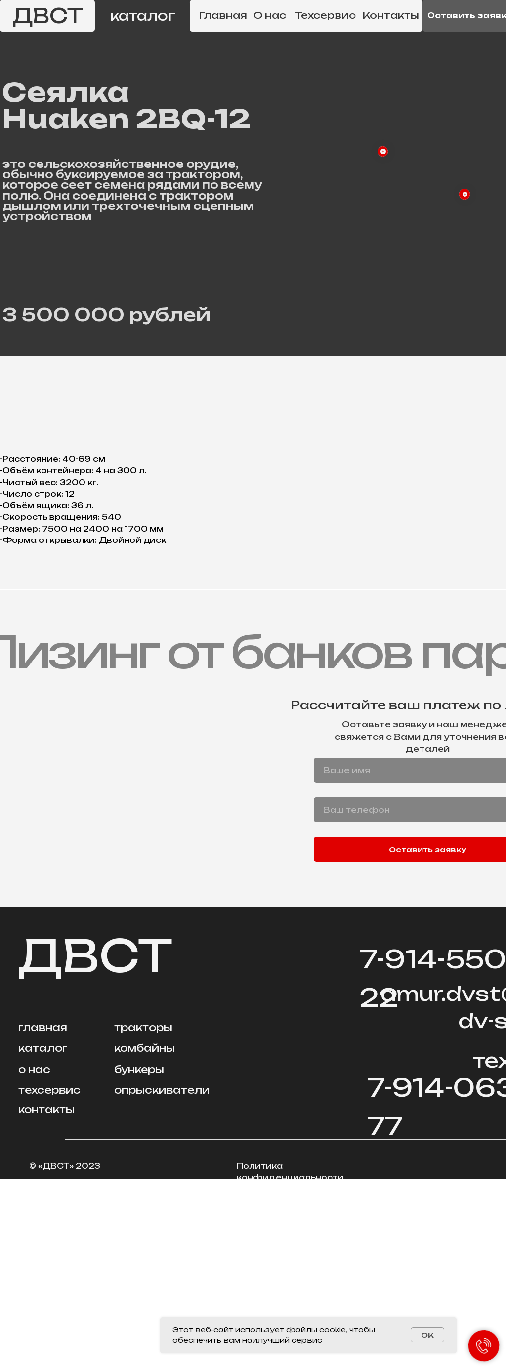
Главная (223, 15)
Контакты (390, 15)
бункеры (139, 1258)
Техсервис (325, 15)
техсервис (49, 1279)
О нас (269, 15)
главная (42, 1216)
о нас (34, 1258)
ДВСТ (47, 15)
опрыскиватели (162, 1279)
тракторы (143, 1216)
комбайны (144, 1237)
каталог (142, 15)
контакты (46, 1298)
